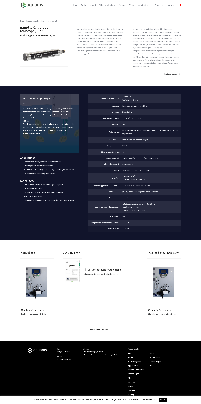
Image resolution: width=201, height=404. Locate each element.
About (93, 5)
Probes (84, 5)
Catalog (122, 5)
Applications (143, 5)
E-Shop (132, 5)
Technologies (133, 374)
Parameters (160, 5)
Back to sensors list (98, 330)
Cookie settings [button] (148, 400)
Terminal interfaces (136, 370)
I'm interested (170, 74)
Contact (171, 5)
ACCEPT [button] (163, 400)
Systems (131, 390)
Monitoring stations (136, 361)
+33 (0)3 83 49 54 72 (64, 352)
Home (75, 5)
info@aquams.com (64, 359)
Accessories (133, 382)
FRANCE (115, 355)
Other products (106, 5)
